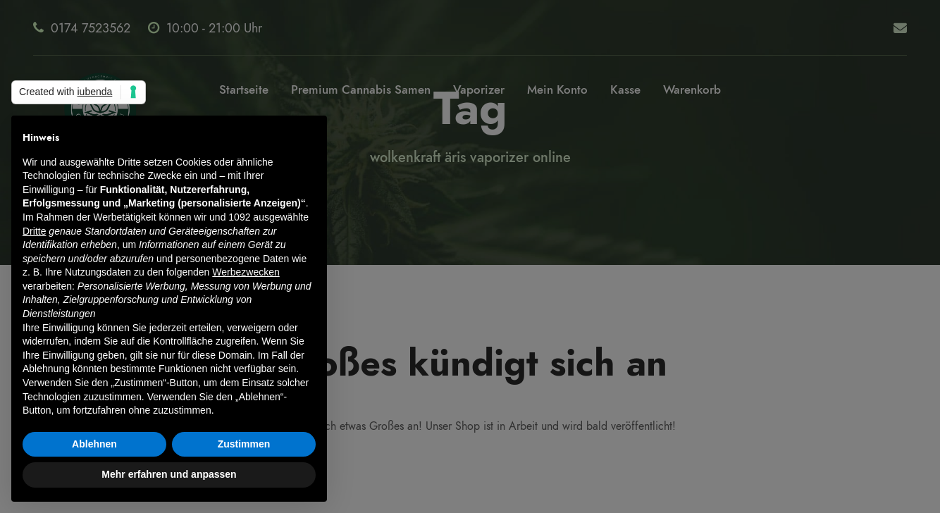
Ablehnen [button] (94, 444)
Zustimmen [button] (244, 444)
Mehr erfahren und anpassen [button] (168, 474)
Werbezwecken (245, 272)
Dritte (34, 231)
